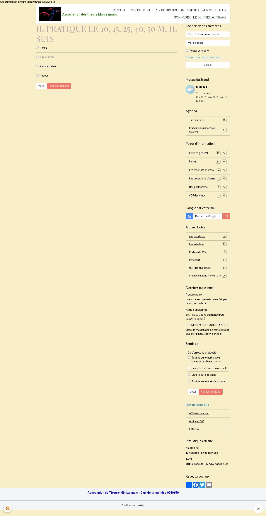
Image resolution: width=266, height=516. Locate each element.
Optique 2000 (197, 427)
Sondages (182, 17)
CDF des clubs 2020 (208, 269)
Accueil (120, 10)
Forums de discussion (165, 10)
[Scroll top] (258, 508)
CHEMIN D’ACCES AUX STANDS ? (207, 330)
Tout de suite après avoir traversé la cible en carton (206, 364)
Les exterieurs (208, 245)
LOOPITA (194, 435)
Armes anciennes (196, 315)
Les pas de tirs (208, 237)
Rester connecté (199, 50)
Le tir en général (198, 153)
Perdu (43, 48)
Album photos (214, 10)
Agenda (193, 10)
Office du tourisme (200, 419)
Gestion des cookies (133, 511)
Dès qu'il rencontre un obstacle (209, 373)
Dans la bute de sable (204, 379)
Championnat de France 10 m (208, 279)
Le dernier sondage (209, 17)
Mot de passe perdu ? (213, 57)
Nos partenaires (198, 187)
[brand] (68, 13)
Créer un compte (194, 57)
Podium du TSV (208, 253)
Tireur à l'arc (47, 57)
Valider (208, 64)
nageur (44, 75)
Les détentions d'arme (202, 179)
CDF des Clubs (197, 196)
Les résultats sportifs (201, 170)
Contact (137, 10)
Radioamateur (48, 66)
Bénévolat (208, 261)
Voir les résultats (59, 86)
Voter (41, 86)
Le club (193, 162)
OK (226, 216)
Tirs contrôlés (208, 120)
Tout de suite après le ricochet (209, 386)
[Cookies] (8, 508)
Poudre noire (194, 300)
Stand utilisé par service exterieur (208, 130)
